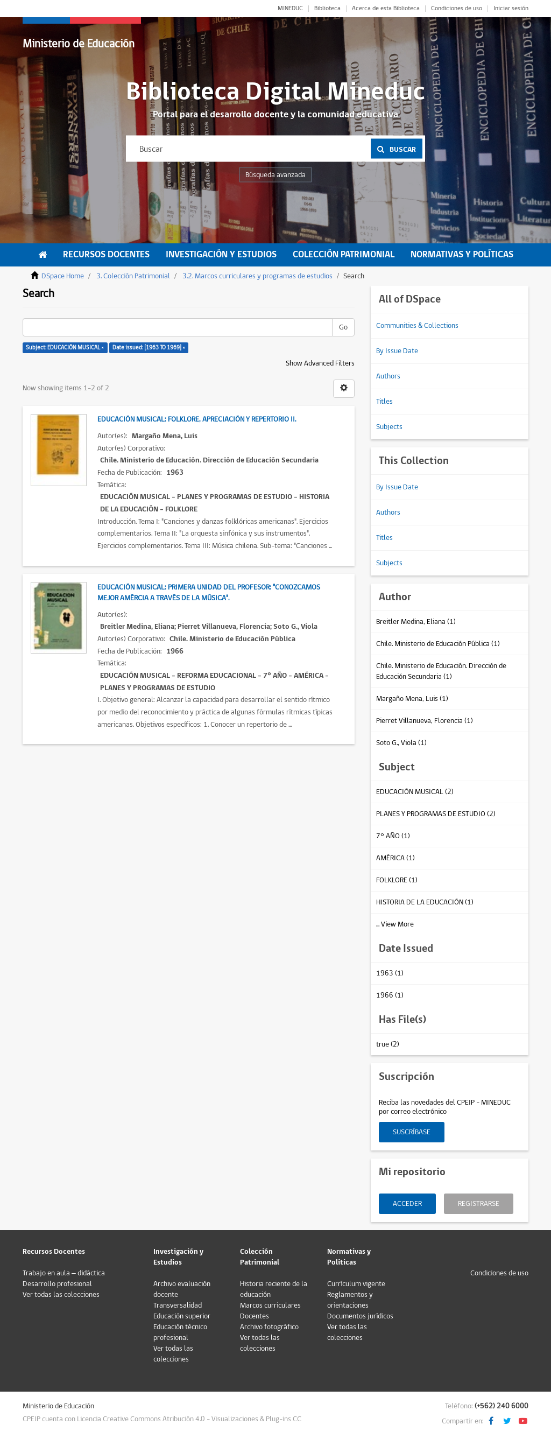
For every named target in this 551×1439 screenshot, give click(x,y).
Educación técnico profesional (180, 1332)
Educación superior (181, 1316)
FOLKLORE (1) (397, 880)
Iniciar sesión (510, 8)
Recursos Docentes (106, 254)
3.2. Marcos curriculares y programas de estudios (257, 276)
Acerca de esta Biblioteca (386, 8)
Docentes (254, 1316)
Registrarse (478, 1203)
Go (343, 327)
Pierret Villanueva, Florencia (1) (424, 720)
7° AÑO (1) (393, 836)
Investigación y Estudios (221, 254)
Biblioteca (327, 8)
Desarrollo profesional (57, 1284)
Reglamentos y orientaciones (350, 1300)
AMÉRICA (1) (395, 858)
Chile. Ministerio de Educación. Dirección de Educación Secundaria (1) (441, 671)
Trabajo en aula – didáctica (64, 1273)
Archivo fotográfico (269, 1327)
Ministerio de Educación (79, 44)
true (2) (387, 1044)
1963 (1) (390, 973)
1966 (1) (390, 995)
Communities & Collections (417, 325)
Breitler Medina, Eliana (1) (416, 621)
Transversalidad (177, 1305)
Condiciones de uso (456, 8)
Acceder (407, 1203)
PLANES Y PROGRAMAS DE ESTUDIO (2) (436, 814)
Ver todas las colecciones (61, 1294)
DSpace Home (62, 276)
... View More (395, 924)
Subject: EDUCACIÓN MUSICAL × (65, 347)
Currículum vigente (356, 1284)
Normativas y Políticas (462, 254)
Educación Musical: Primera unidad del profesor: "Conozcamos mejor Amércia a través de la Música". (208, 592)
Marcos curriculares (270, 1305)
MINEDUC (290, 8)
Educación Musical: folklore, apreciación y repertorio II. (196, 419)
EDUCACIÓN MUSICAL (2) (415, 792)
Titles (384, 401)
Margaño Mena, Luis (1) (412, 698)
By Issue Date (397, 351)
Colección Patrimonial (343, 254)
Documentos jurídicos (360, 1316)
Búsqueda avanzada (275, 175)
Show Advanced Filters (320, 363)
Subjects (389, 427)
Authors (388, 376)
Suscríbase (411, 1132)
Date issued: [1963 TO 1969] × (148, 347)
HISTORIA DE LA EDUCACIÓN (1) (425, 902)
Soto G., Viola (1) (401, 743)
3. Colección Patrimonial (133, 276)
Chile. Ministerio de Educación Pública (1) (438, 643)
